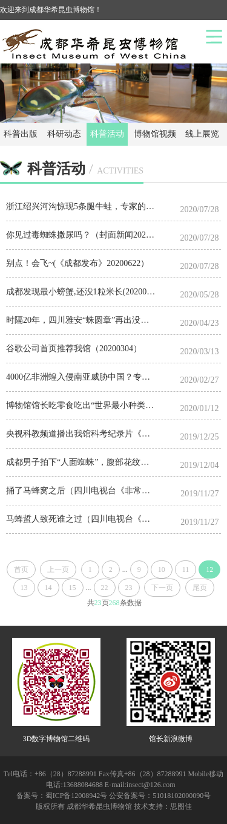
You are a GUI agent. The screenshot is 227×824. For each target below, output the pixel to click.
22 (104, 587)
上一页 (58, 569)
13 (24, 587)
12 (209, 569)
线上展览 (202, 133)
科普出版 (21, 133)
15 (72, 587)
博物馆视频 (155, 133)
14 (48, 587)
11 (185, 569)
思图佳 (181, 806)
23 (129, 587)
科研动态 (64, 133)
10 (161, 569)
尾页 (199, 587)
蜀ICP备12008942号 (76, 795)
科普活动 (107, 133)
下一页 (162, 587)
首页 (21, 569)
